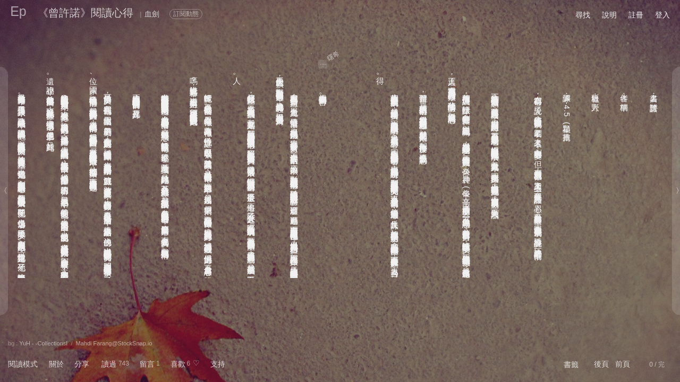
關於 (56, 364)
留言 (147, 364)
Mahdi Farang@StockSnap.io (114, 343)
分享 (81, 364)
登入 (662, 15)
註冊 (635, 15)
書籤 (571, 364)
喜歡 (178, 364)
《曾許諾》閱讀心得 (85, 13)
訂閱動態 (186, 14)
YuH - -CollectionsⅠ (43, 343)
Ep (18, 11)
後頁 (601, 364)
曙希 (333, 55)
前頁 (622, 364)
